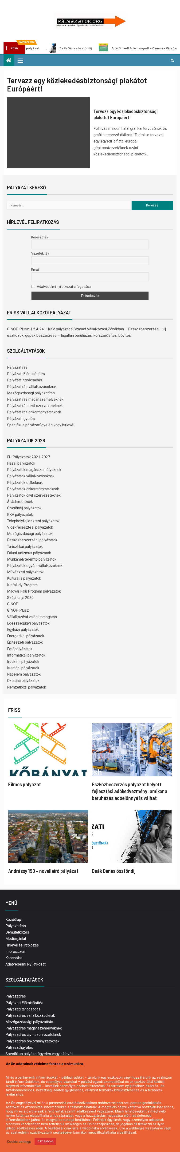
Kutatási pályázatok (23, 668)
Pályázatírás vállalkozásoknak (32, 386)
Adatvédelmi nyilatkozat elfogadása (61, 287)
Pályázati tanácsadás (24, 380)
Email (35, 270)
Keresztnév (39, 237)
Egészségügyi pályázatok (28, 623)
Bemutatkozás (17, 932)
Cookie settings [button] (19, 1142)
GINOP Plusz (18, 610)
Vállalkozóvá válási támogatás (32, 617)
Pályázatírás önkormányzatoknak (34, 412)
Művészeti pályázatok (25, 572)
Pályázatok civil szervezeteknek (34, 495)
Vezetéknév (40, 253)
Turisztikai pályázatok (25, 546)
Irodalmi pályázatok (23, 661)
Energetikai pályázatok (25, 636)
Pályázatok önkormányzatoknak (33, 489)
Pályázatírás (17, 367)
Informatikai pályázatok (26, 655)
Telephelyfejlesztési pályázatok (33, 521)
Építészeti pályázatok (25, 642)
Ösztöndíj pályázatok (24, 508)
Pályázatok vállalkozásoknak (31, 476)
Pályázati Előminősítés (26, 374)
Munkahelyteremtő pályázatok (31, 559)
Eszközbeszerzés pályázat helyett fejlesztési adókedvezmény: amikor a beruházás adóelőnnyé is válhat (129, 791)
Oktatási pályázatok (23, 680)
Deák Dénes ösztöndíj (74, 48)
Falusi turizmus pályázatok (29, 553)
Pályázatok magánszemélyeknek (34, 469)
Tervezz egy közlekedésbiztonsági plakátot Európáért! (125, 114)
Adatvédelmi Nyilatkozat (25, 964)
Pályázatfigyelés (21, 418)
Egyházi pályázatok (23, 629)
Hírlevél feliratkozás (22, 945)
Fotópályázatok (19, 649)
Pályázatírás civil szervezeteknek (35, 406)
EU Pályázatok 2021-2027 (28, 457)
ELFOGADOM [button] (45, 1141)
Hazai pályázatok (21, 463)
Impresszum (15, 951)
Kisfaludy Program (22, 585)
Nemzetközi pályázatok (26, 687)
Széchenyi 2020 (20, 597)
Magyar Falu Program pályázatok (34, 591)
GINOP (12, 604)
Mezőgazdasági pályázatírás (31, 393)
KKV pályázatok (20, 514)
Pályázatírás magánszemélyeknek (35, 399)
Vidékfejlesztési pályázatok (30, 527)
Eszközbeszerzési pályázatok (32, 540)
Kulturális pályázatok (24, 578)
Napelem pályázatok (24, 674)
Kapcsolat (13, 958)
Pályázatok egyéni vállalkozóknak (35, 565)
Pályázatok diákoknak (25, 482)
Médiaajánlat (15, 938)
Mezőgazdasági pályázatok (30, 533)
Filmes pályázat (24, 784)
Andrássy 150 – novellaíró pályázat (43, 871)
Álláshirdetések (20, 501)
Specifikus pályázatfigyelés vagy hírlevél (40, 425)
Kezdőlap (13, 919)
